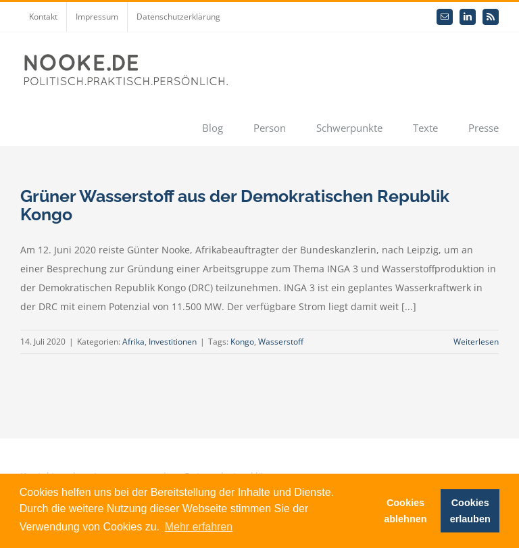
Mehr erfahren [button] (199, 526)
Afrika (133, 341)
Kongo (242, 341)
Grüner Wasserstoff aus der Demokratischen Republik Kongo (234, 205)
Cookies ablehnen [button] (405, 510)
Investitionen (173, 341)
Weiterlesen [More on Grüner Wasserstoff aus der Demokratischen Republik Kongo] (476, 341)
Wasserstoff (280, 341)
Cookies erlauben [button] (470, 510)
